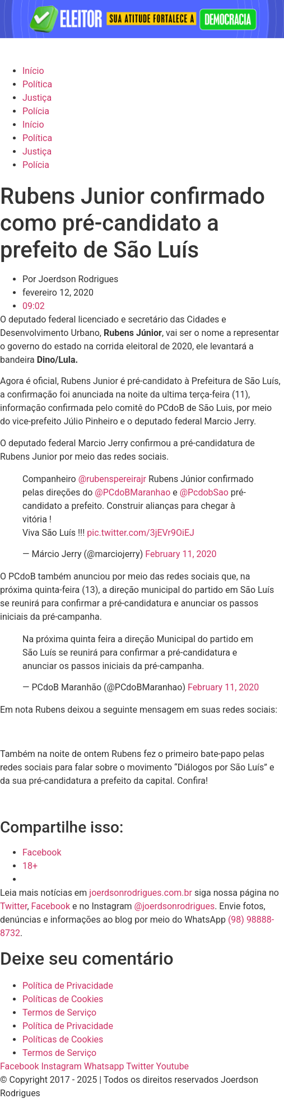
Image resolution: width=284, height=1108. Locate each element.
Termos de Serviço (59, 1012)
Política (37, 84)
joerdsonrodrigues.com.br (139, 892)
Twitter (13, 906)
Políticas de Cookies (62, 999)
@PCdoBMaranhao (132, 492)
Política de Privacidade (67, 985)
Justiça (37, 97)
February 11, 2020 (180, 554)
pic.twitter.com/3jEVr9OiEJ (140, 532)
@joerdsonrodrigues (174, 906)
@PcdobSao (204, 492)
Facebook (50, 906)
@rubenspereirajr (112, 479)
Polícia (35, 111)
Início (33, 71)
